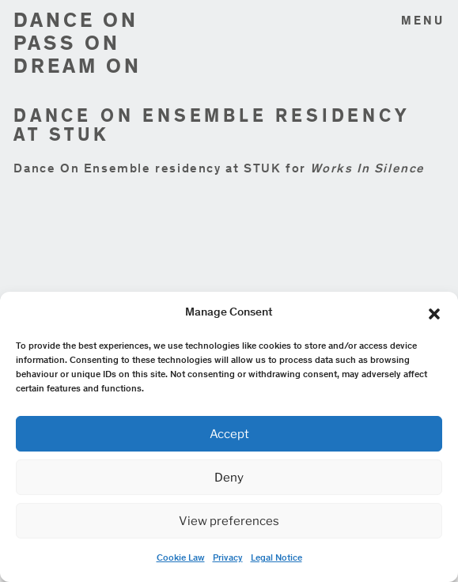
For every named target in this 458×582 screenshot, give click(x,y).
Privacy (228, 558)
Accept (229, 434)
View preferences (229, 521)
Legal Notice (276, 558)
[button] (434, 314)
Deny (229, 478)
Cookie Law (181, 558)
